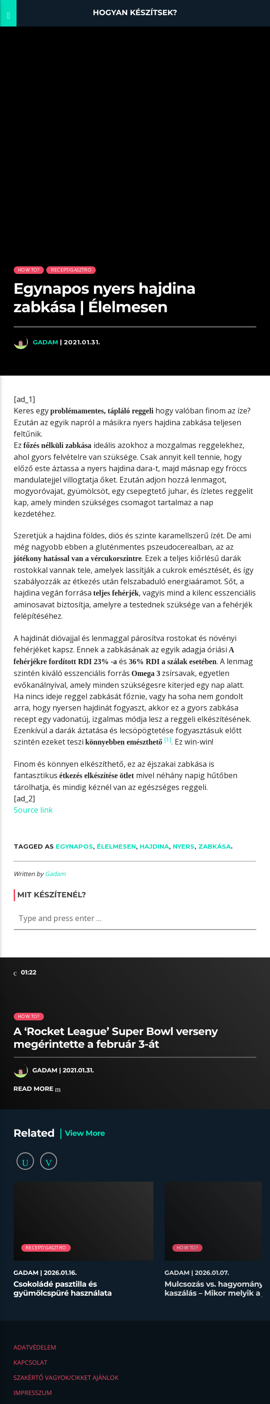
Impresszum (33, 1392)
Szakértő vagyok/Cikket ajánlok (66, 1377)
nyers (183, 846)
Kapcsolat (31, 1362)
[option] (83, 1244)
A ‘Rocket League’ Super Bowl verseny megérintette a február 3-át (116, 1038)
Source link (33, 810)
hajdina (154, 846)
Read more (37, 1089)
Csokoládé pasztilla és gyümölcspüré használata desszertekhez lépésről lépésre (72, 1293)
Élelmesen (116, 846)
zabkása (214, 846)
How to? (28, 270)
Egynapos (74, 846)
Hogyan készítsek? (135, 13)
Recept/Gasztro (71, 270)
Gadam (45, 342)
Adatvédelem (35, 1347)
